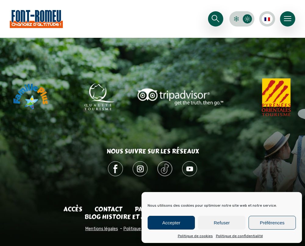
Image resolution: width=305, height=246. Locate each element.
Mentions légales (101, 228)
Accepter (171, 222)
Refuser (222, 222)
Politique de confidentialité (239, 236)
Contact (108, 209)
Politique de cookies (195, 236)
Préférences (272, 222)
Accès (72, 209)
